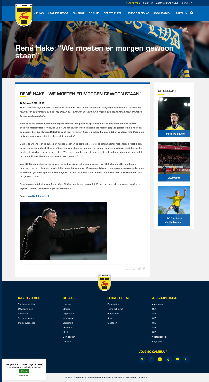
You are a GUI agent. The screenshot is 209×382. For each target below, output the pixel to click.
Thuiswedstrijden (27, 304)
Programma (113, 313)
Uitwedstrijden (25, 308)
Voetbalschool (159, 336)
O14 (154, 327)
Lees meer (24, 375)
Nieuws (39, 13)
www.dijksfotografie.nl (37, 196)
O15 (154, 322)
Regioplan (157, 341)
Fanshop (79, 13)
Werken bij (68, 327)
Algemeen (157, 304)
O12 (154, 332)
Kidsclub (187, 3)
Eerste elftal (113, 13)
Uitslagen (112, 322)
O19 (154, 313)
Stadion (67, 308)
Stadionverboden (27, 322)
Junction (106, 377)
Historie (67, 304)
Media (66, 332)
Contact (67, 341)
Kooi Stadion (162, 13)
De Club (94, 13)
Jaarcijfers (68, 322)
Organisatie (68, 313)
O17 (154, 318)
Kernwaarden (69, 318)
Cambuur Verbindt (167, 3)
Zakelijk (148, 3)
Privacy (118, 377)
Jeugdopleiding (138, 13)
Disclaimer (130, 377)
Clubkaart (23, 313)
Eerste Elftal (118, 298)
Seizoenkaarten (26, 318)
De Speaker (69, 336)
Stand (110, 318)
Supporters (133, 3)
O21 (154, 308)
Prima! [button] (24, 371)
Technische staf (115, 308)
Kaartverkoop (58, 13)
